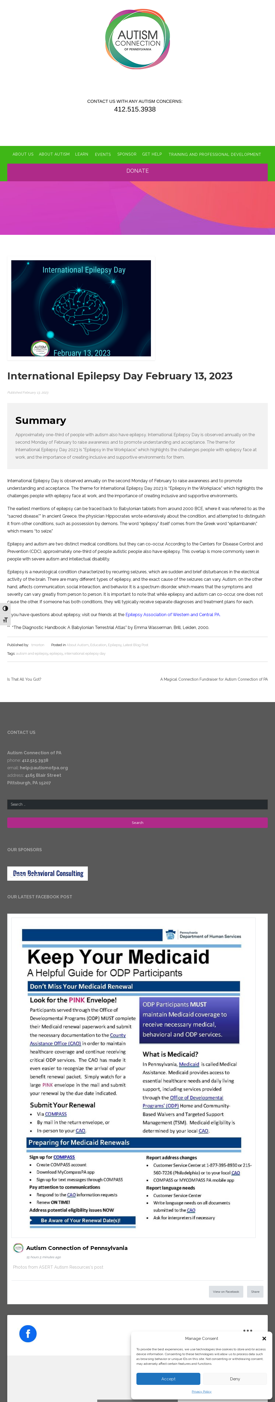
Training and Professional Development (215, 154)
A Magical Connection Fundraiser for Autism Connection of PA (214, 679)
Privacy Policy (202, 1391)
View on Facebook (226, 1291)
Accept (168, 1379)
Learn (81, 154)
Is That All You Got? (24, 679)
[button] (264, 1338)
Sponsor (127, 154)
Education (98, 644)
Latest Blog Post (135, 644)
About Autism (54, 154)
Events (103, 154)
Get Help (152, 154)
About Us (22, 154)
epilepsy (56, 653)
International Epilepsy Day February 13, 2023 (122, 376)
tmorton (37, 644)
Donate (137, 170)
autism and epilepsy (32, 653)
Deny (235, 1379)
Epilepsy (114, 644)
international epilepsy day (85, 653)
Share (255, 1291)
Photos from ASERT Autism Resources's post (58, 1266)
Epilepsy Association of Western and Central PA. (172, 614)
